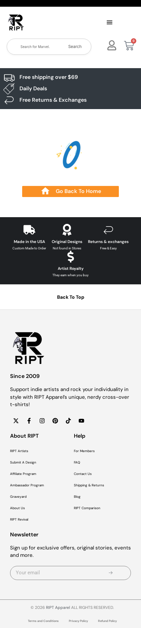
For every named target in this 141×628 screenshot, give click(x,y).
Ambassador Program (27, 485)
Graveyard (18, 496)
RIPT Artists (19, 451)
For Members (84, 451)
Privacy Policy (78, 621)
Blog (77, 496)
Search (75, 46)
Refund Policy (107, 621)
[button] (109, 22)
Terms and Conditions (43, 621)
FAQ (77, 462)
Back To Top (70, 297)
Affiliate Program (23, 474)
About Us (17, 508)
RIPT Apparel (58, 607)
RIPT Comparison (87, 508)
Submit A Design (23, 462)
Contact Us (83, 474)
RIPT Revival (19, 519)
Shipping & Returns (89, 485)
